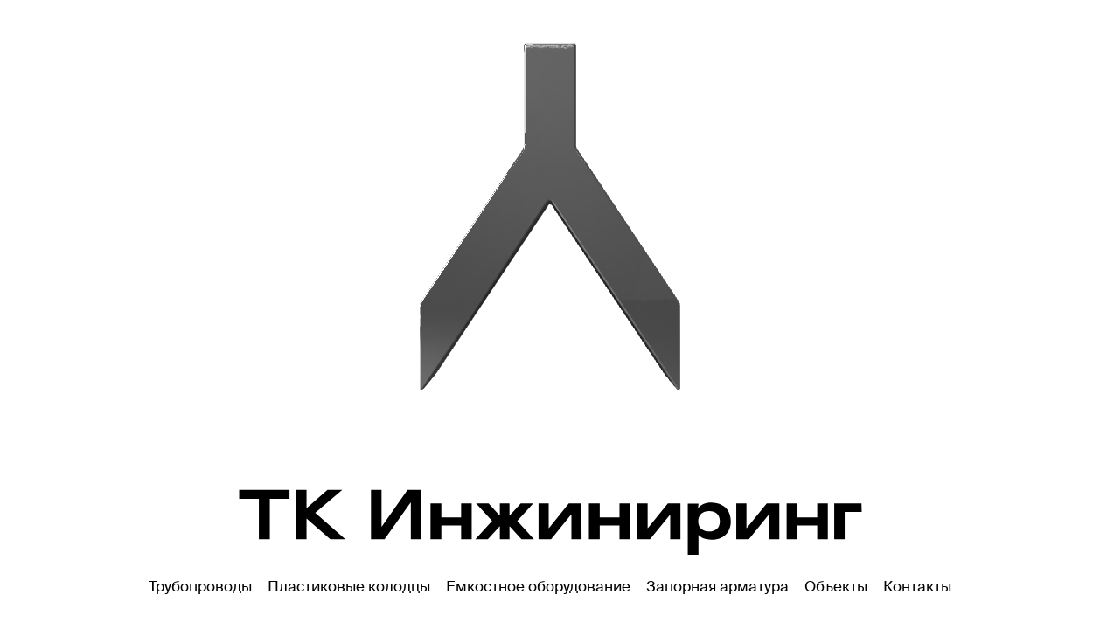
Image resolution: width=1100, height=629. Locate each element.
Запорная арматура (717, 586)
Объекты (835, 586)
